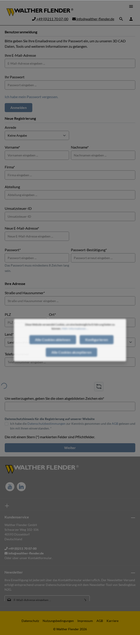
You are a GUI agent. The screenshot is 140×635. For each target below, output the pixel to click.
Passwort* (13, 250)
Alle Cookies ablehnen (52, 347)
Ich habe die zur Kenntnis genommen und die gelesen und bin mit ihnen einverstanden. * (72, 426)
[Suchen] (121, 18)
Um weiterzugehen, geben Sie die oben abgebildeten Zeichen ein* (54, 398)
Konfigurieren (96, 347)
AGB (115, 423)
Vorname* (12, 147)
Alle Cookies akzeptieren (71, 359)
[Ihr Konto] (131, 18)
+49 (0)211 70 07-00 (50, 19)
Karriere (112, 621)
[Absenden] (85, 600)
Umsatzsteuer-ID (18, 208)
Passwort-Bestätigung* (89, 250)
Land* (9, 334)
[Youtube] (9, 486)
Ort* (52, 314)
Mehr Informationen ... (75, 336)
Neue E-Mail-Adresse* (22, 228)
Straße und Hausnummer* (25, 293)
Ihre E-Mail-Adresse (20, 55)
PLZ (8, 314)
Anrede (10, 127)
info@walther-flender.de (93, 19)
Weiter (70, 447)
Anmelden (18, 107)
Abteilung (12, 187)
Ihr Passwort (14, 77)
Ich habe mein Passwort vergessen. (31, 97)
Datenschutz (30, 621)
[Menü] (131, 6)
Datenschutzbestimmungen (46, 423)
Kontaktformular (40, 558)
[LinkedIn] (21, 486)
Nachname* (80, 147)
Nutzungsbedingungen (58, 621)
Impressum (85, 621)
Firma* (10, 167)
